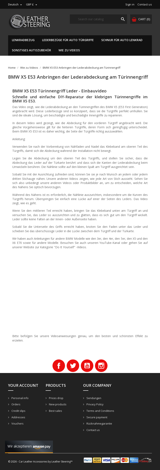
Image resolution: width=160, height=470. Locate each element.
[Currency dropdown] (32, 4)
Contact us (145, 4)
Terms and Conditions (100, 411)
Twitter (73, 365)
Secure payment (96, 417)
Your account (23, 385)
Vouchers (17, 423)
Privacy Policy (95, 404)
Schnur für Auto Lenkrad (121, 40)
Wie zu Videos (69, 50)
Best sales (55, 411)
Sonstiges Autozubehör (31, 50)
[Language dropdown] (15, 4)
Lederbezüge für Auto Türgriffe (68, 40)
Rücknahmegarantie (99, 423)
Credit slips (18, 411)
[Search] (98, 19)
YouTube (87, 365)
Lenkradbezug (23, 40)
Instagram (101, 365)
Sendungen (93, 398)
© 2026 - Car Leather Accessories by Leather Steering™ (40, 461)
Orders (15, 404)
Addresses (18, 417)
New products (57, 404)
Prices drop (55, 398)
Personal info (20, 398)
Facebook (58, 365)
